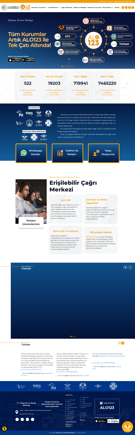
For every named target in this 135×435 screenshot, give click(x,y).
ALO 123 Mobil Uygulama (71, 404)
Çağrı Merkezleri (66, 7)
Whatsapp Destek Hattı (72, 408)
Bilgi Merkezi (108, 8)
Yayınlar (84, 413)
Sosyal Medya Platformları (71, 417)
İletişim (117, 7)
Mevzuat (84, 415)
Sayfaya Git (31, 344)
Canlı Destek (70, 411)
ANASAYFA (69, 395)
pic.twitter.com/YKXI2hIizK (31, 369)
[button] (62, 66)
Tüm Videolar (32, 267)
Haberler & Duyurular (94, 7)
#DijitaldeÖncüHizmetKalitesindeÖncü (113, 356)
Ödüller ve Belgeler (79, 7)
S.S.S (83, 417)
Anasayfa (34, 7)
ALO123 (107, 407)
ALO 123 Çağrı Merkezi (71, 400)
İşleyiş (83, 401)
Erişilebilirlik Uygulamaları (70, 414)
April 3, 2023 (84, 375)
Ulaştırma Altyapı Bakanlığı (124, 1)
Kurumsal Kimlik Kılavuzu (86, 406)
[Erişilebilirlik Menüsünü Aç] (4, 428)
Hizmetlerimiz (54, 8)
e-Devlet (103, 1)
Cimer (110, 1)
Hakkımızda (85, 397)
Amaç (83, 399)
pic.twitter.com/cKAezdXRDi (67, 372)
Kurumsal (43, 8)
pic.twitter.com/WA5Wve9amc (103, 363)
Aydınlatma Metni (87, 403)
